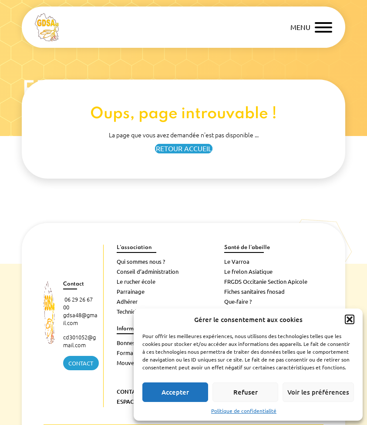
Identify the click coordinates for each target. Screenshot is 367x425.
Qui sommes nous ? (141, 262)
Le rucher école (136, 282)
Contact (80, 363)
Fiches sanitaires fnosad (254, 292)
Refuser (245, 392)
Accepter (175, 392)
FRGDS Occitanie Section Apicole (265, 282)
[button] (349, 319)
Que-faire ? (238, 302)
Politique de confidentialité (243, 411)
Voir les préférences (318, 392)
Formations (131, 353)
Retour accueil (184, 149)
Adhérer (127, 302)
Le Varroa (236, 262)
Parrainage (131, 292)
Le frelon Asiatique (248, 272)
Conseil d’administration (147, 272)
